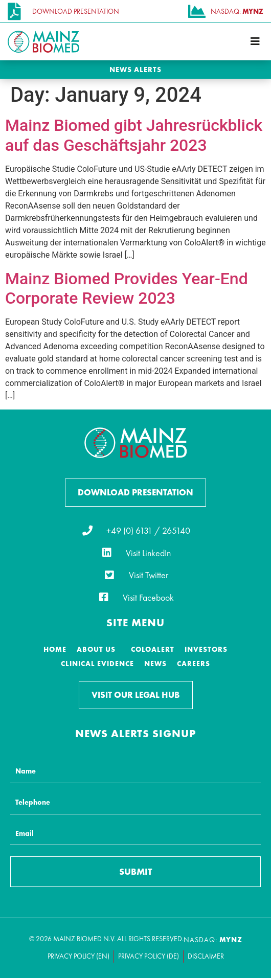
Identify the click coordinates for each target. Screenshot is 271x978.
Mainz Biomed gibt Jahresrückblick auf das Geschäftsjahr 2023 (133, 135)
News (155, 663)
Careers (193, 663)
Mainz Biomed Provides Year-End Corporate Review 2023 (126, 288)
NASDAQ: (213, 939)
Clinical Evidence (97, 663)
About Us (96, 649)
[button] (254, 41)
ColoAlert (152, 649)
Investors (206, 649)
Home (54, 649)
